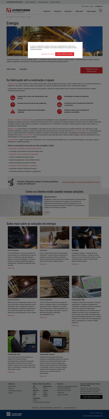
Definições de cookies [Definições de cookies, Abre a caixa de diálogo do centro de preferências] (47, 54)
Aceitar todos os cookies (65, 54)
